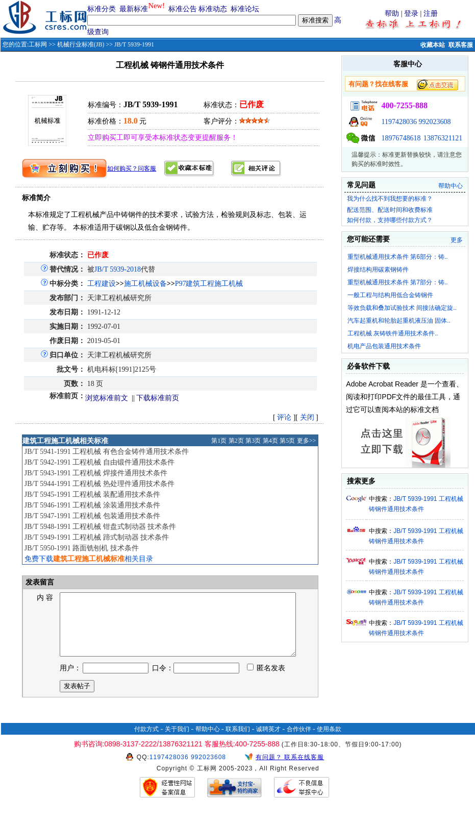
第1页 (219, 440)
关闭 (307, 417)
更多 (457, 240)
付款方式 (146, 741)
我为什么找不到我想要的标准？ (390, 198)
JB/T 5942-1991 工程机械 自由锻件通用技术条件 (99, 462)
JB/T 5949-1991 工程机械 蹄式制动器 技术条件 (96, 537)
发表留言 (39, 582)
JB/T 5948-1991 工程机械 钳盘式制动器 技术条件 (100, 526)
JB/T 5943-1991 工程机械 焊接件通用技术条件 (95, 473)
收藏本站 (432, 45)
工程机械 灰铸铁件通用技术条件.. (392, 333)
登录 (411, 13)
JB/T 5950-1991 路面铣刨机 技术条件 (81, 548)
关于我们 (177, 741)
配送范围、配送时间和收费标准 (390, 209)
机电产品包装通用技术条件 (384, 346)
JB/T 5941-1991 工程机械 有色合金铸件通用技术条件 (106, 451)
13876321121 (442, 138)
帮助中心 (450, 185)
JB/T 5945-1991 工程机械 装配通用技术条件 (92, 494)
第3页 (253, 440)
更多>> (306, 440)
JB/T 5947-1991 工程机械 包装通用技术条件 (92, 516)
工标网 (38, 44)
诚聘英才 (268, 741)
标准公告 (182, 9)
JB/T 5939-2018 (117, 269)
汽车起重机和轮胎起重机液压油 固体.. (399, 320)
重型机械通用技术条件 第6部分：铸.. (397, 256)
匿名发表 (266, 680)
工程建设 (101, 283)
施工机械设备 (145, 283)
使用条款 (329, 741)
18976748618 (400, 138)
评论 (284, 417)
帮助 (392, 13)
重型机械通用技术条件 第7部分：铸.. (397, 282)
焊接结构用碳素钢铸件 (378, 269)
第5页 (287, 440)
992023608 (434, 122)
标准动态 (212, 9)
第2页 (236, 440)
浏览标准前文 (106, 398)
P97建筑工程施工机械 (209, 283)
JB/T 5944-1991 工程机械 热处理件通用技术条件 (99, 484)
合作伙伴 (299, 741)
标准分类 (101, 9)
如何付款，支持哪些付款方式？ (390, 220)
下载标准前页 (157, 398)
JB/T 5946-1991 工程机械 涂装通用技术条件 (92, 505)
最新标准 (133, 9)
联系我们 (238, 741)
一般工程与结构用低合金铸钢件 (390, 295)
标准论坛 (245, 9)
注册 (430, 13)
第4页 (270, 440)
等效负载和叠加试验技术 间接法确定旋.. (402, 307)
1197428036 (398, 122)
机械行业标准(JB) (81, 44)
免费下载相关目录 (88, 559)
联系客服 (460, 45)
